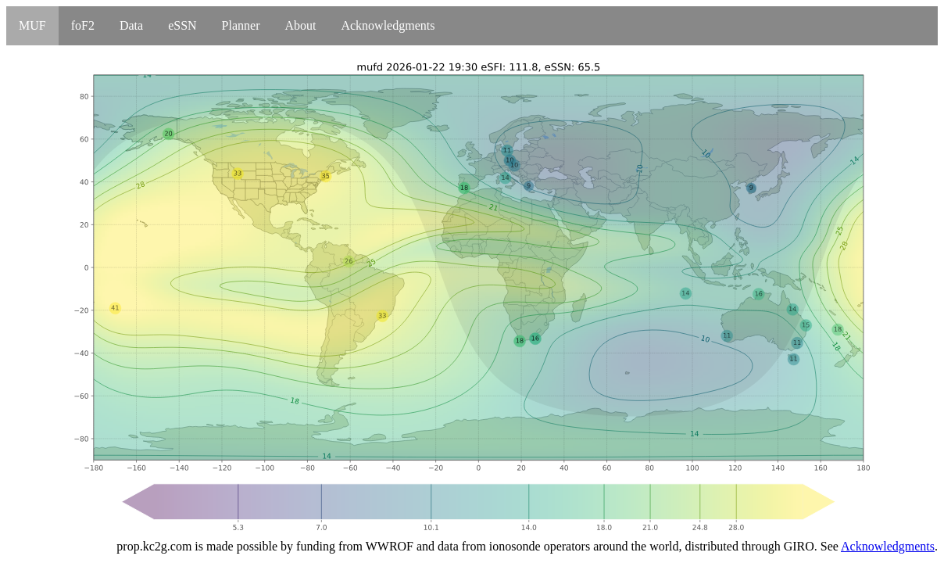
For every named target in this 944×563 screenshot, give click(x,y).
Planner (241, 25)
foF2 (83, 25)
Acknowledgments (387, 25)
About (300, 25)
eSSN (182, 25)
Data (131, 25)
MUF (32, 25)
